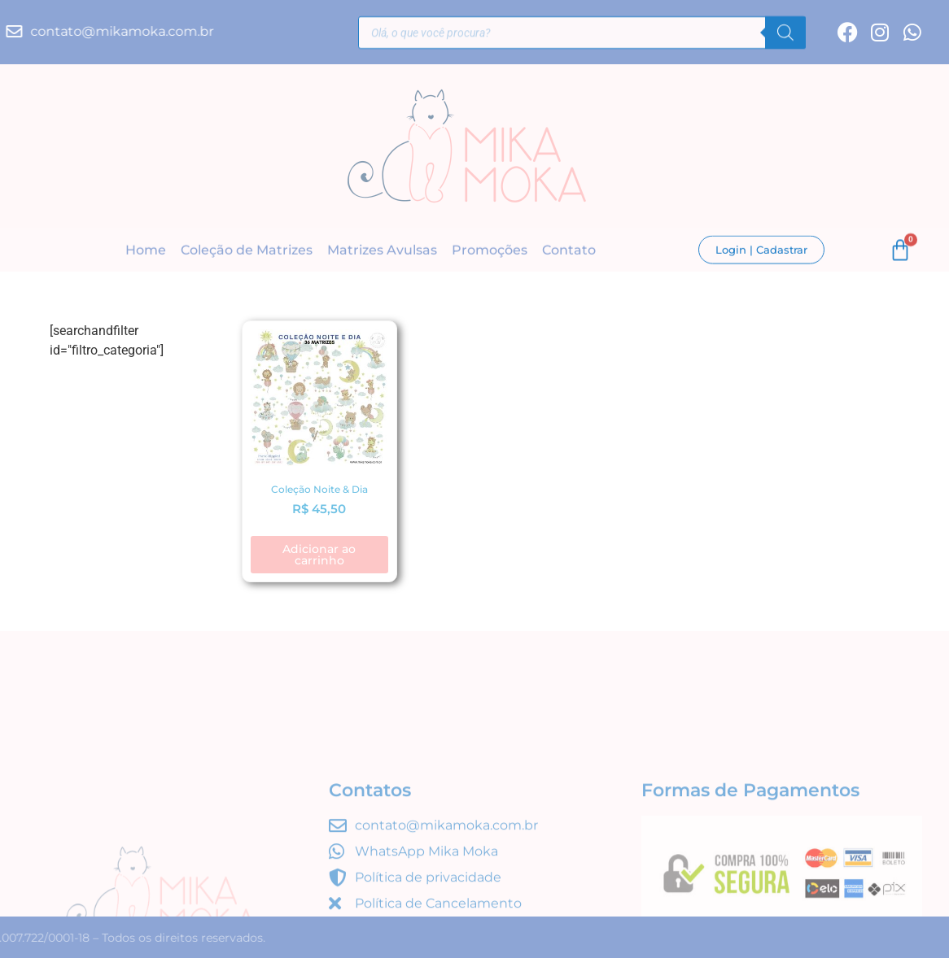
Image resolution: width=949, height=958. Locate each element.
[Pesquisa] (785, 35)
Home (145, 251)
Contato (569, 251)
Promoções (489, 251)
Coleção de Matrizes (247, 251)
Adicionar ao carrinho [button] (319, 555)
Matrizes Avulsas (382, 251)
